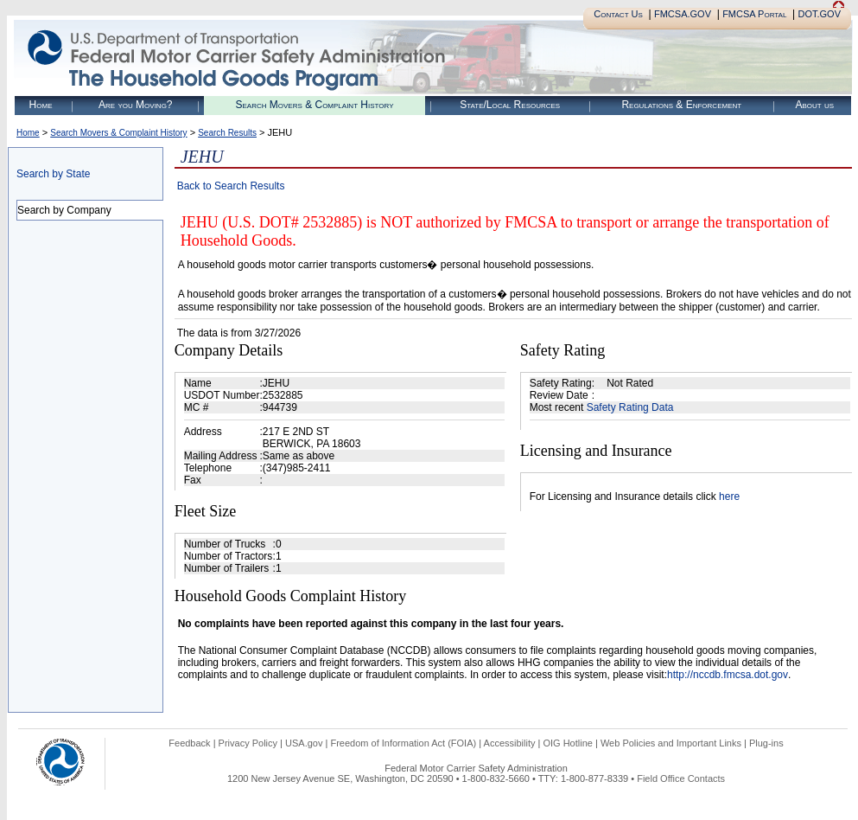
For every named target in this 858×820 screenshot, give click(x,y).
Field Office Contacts (681, 778)
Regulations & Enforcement (681, 105)
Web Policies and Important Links (671, 743)
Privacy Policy (248, 743)
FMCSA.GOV (682, 14)
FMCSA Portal (754, 14)
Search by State (53, 174)
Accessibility (510, 743)
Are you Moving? (136, 105)
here (729, 496)
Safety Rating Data (630, 407)
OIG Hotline (567, 743)
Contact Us (618, 14)
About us (814, 105)
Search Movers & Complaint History (314, 105)
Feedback (189, 743)
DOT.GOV (819, 14)
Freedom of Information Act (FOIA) (403, 743)
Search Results (227, 133)
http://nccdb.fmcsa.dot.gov (727, 675)
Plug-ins (766, 743)
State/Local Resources (510, 105)
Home (41, 105)
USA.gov (303, 743)
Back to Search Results (231, 186)
